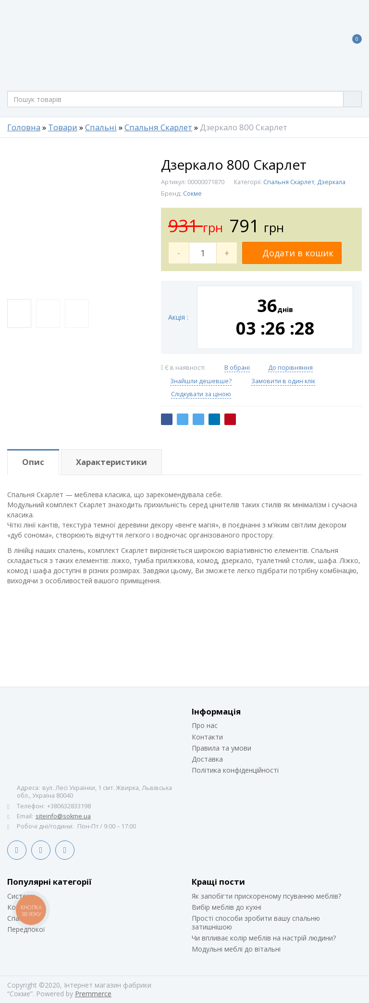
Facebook (16, 850)
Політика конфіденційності (235, 770)
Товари (62, 127)
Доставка (207, 759)
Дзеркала (331, 182)
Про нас (205, 725)
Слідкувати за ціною (201, 394)
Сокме (192, 193)
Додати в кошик (291, 253)
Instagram (64, 850)
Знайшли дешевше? (201, 381)
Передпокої (26, 929)
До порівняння (290, 368)
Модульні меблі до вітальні (236, 948)
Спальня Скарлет (158, 127)
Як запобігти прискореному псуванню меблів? (266, 896)
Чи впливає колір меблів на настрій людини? (264, 937)
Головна (23, 127)
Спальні (101, 127)
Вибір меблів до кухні (226, 907)
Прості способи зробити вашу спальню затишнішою (256, 922)
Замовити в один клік (283, 381)
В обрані (237, 368)
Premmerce (93, 993)
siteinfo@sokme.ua (63, 816)
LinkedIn (40, 850)
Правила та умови (221, 747)
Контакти (207, 736)
